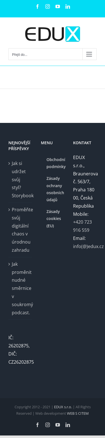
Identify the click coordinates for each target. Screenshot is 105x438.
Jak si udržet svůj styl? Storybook (20, 179)
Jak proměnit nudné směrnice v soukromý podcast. (20, 288)
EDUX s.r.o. (63, 406)
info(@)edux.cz (88, 246)
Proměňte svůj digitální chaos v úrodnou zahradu (20, 230)
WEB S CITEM (78, 413)
